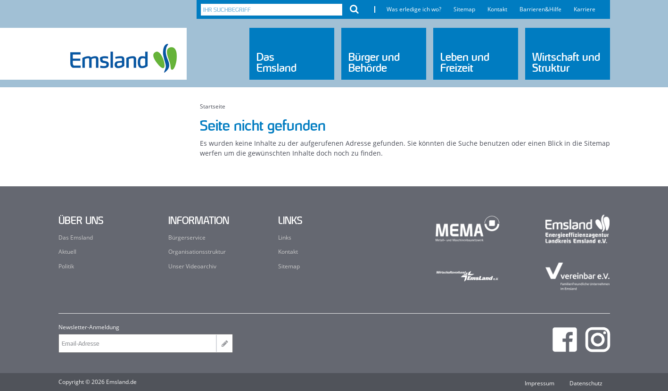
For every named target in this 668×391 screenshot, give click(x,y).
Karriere (584, 9)
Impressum (539, 383)
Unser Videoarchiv (192, 266)
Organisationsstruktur (197, 252)
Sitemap (464, 9)
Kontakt (497, 9)
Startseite (212, 106)
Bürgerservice (187, 237)
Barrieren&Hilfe (540, 9)
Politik (66, 266)
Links (284, 237)
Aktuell (67, 252)
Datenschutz (585, 383)
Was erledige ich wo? (414, 9)
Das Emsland (75, 237)
